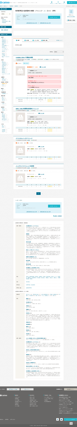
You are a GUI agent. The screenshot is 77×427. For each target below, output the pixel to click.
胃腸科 (3, 44)
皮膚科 (3, 78)
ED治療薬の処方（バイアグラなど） (32, 225)
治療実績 (47, 59)
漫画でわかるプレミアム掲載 (64, 400)
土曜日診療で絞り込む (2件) (31, 22)
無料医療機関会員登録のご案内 (65, 397)
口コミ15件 (43, 67)
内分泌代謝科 (4, 45)
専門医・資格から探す (34, 401)
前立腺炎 (38, 277)
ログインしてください (71, 16)
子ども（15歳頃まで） (46, 295)
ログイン (64, 3)
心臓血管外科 (4, 64)
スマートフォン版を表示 (70, 419)
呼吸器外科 (4, 62)
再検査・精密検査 (53, 294)
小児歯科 (3, 117)
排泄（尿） (28, 294)
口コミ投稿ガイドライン (49, 397)
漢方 (2, 125)
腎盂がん (51, 277)
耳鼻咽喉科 (4, 93)
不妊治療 (30, 295)
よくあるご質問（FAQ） (49, 398)
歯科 (2, 113)
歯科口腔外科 (4, 119)
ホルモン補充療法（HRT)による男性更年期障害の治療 (35, 338)
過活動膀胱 (28, 324)
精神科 (3, 108)
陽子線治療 (28, 260)
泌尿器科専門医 (29, 287)
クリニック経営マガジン (63, 407)
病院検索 (16, 398)
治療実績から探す (33, 400)
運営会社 (1, 419)
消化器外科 (4, 65)
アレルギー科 (4, 49)
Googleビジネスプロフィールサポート (66, 410)
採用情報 (6, 419)
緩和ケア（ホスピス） (6, 56)
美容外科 (3, 72)
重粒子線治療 (28, 264)
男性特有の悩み (35, 294)
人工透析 (3, 55)
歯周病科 (3, 116)
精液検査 (27, 233)
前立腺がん (43, 277)
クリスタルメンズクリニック (24, 138)
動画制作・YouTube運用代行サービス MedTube (68, 413)
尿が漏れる (28, 281)
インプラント (4, 120)
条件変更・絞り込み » (54, 17)
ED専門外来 (28, 284)
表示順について (59, 40)
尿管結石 (27, 305)
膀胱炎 (31, 278)
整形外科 (3, 69)
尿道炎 (44, 276)
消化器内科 (4, 42)
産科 (2, 97)
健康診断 (3, 131)
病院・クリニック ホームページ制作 (66, 408)
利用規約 (46, 400)
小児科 (3, 103)
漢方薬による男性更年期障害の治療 (32, 349)
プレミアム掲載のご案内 (63, 398)
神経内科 (3, 51)
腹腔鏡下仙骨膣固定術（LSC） (31, 256)
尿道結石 (36, 276)
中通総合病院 (24, 57)
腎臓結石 (29, 277)
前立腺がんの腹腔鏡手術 (30, 362)
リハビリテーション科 (6, 73)
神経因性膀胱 (31, 276)
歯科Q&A (17, 404)
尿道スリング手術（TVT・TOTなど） (32, 249)
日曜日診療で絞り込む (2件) (45, 22)
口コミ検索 (17, 400)
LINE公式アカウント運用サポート (65, 411)
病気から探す (32, 397)
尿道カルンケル (54, 276)
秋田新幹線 (4, 19)
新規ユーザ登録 (58, 3)
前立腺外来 (33, 284)
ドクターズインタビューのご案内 (65, 401)
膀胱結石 (40, 276)
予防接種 (3, 129)
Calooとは (51, 3)
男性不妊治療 (28, 241)
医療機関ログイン (70, 389)
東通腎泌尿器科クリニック (27, 108)
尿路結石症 (28, 322)
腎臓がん (47, 277)
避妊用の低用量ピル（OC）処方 (32, 366)
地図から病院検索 (58, 216)
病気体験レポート (18, 401)
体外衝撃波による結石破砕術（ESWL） (33, 267)
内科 (2, 38)
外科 (2, 61)
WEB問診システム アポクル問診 (65, 404)
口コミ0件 (42, 113)
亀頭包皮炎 (48, 276)
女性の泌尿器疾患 (44, 294)
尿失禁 (27, 276)
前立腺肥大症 (34, 277)
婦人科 (3, 98)
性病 (53, 295)
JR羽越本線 (4, 22)
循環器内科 (4, 41)
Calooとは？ (17, 397)
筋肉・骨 (37, 295)
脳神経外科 (4, 68)
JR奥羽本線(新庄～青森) (6, 21)
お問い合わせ (12, 419)
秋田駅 (28, 59)
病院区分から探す (33, 404)
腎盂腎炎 (27, 330)
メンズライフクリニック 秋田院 (25, 166)
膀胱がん (55, 277)
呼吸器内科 (4, 40)
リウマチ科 (4, 48)
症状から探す (32, 398)
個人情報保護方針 (47, 401)
